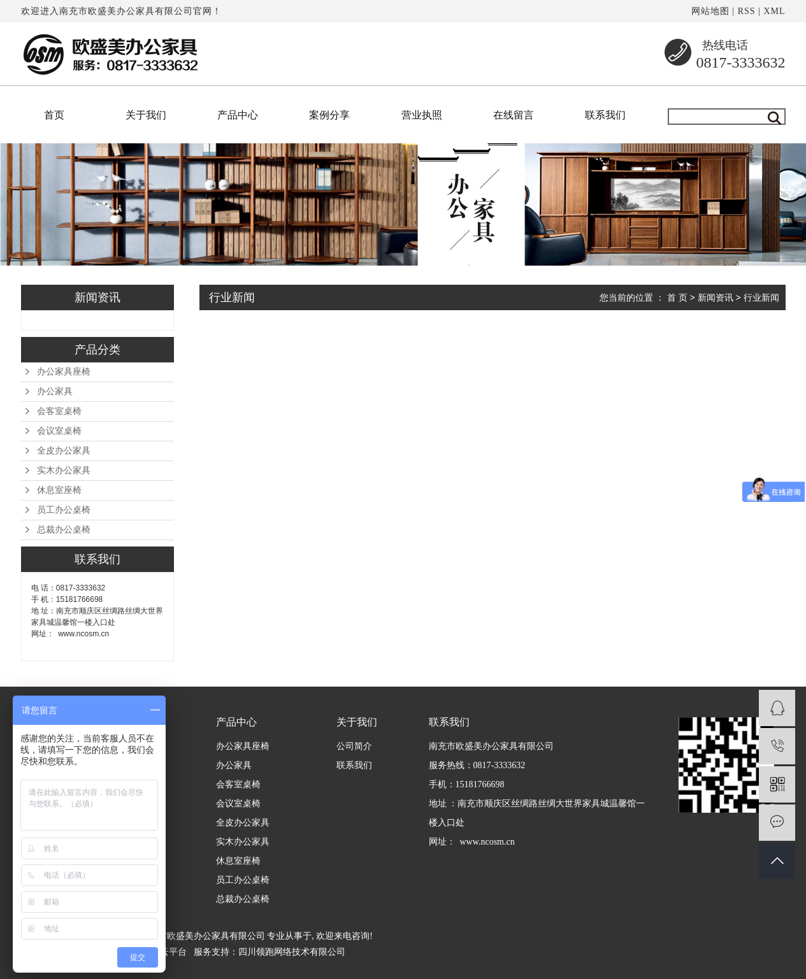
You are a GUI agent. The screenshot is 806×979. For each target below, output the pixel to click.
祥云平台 (169, 952)
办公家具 (55, 391)
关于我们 (146, 115)
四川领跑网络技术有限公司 (291, 952)
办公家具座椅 (63, 371)
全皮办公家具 (63, 450)
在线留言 (513, 115)
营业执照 (421, 115)
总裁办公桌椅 (63, 529)
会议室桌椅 (59, 431)
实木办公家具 (63, 470)
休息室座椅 (59, 490)
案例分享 (329, 115)
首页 (54, 115)
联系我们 (605, 115)
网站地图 (710, 11)
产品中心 (237, 115)
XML (774, 11)
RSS (747, 11)
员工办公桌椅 (63, 510)
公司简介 (354, 746)
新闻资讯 (715, 297)
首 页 (677, 297)
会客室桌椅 (59, 411)
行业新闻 (761, 297)
